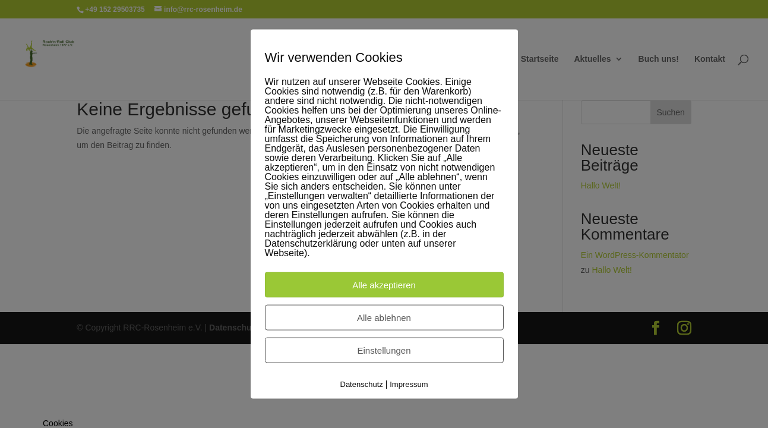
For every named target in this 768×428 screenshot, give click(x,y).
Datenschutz (361, 384)
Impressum (409, 384)
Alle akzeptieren (384, 285)
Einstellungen (383, 350)
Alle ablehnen (384, 318)
